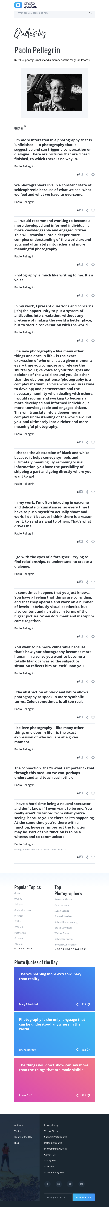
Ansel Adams (61, 905)
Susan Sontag (61, 910)
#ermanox (20, 932)
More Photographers (70, 949)
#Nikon (18, 921)
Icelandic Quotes (53, 1141)
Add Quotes (50, 1158)
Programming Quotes (55, 1147)
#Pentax (18, 915)
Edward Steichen (63, 916)
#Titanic (18, 943)
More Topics (23, 948)
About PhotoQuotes (54, 1170)
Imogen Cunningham (65, 944)
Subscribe (84, 1195)
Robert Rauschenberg (66, 921)
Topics (17, 1130)
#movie (18, 938)
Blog (16, 1141)
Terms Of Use (51, 1130)
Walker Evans (61, 933)
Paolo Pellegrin (24, 166)
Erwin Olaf (25, 1095)
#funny (18, 898)
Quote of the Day (23, 1136)
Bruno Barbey (27, 1050)
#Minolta (19, 927)
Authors (18, 1124)
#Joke (17, 893)
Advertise (49, 1164)
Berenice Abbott (63, 899)
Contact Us (50, 1153)
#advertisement (23, 910)
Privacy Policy (51, 1124)
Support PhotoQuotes (55, 1136)
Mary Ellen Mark (29, 1004)
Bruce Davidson (63, 927)
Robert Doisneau (63, 938)
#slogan (18, 904)
